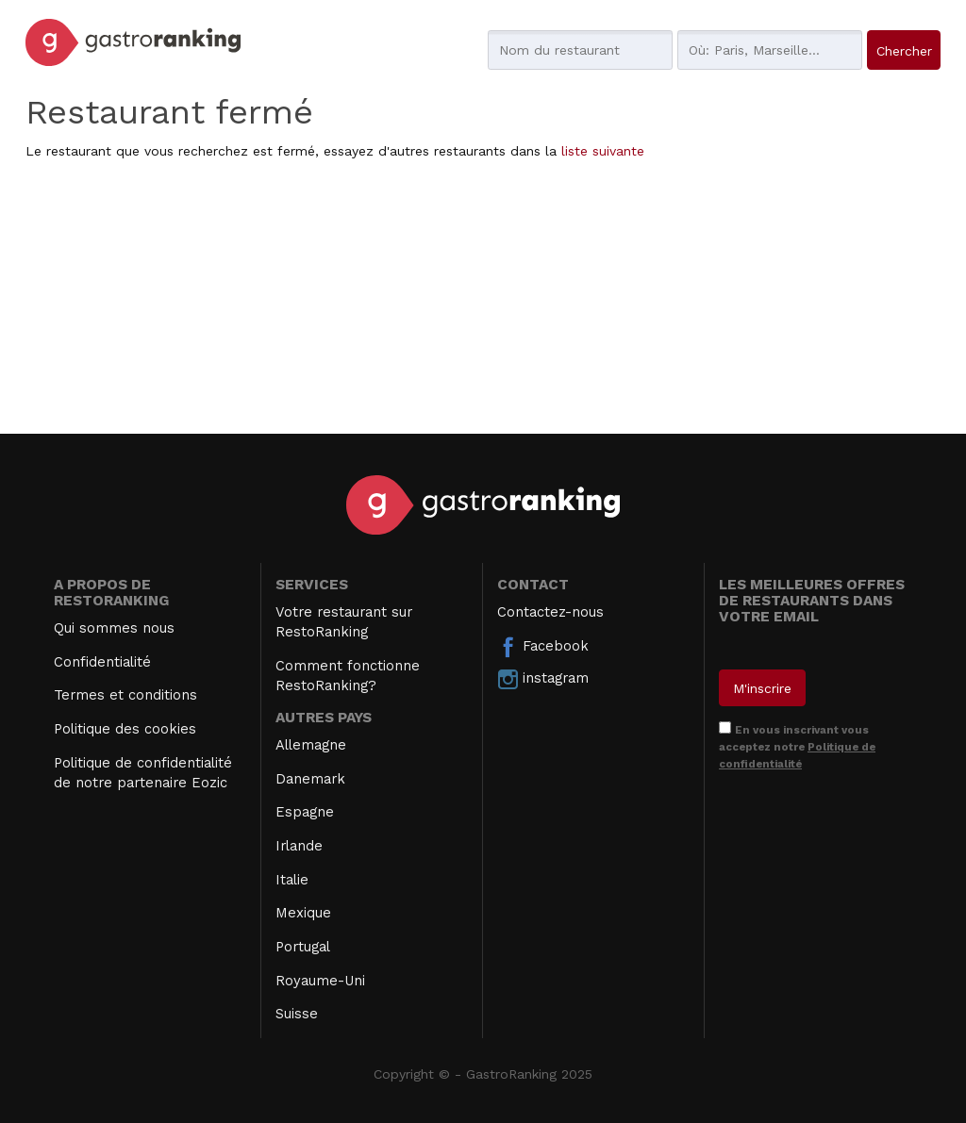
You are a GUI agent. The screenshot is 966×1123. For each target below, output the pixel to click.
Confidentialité (102, 661)
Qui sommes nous (114, 627)
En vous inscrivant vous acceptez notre (797, 746)
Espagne (304, 811)
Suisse (296, 1013)
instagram (543, 679)
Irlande (299, 845)
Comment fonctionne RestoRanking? (347, 675)
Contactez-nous (550, 611)
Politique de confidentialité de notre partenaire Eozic (143, 772)
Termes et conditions (125, 694)
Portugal (302, 946)
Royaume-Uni (320, 980)
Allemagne (310, 744)
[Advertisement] (483, 302)
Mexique (303, 912)
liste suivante (602, 150)
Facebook (543, 646)
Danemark (310, 778)
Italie (291, 879)
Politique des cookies (125, 728)
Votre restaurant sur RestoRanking (343, 621)
